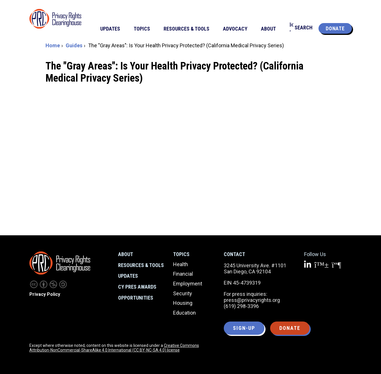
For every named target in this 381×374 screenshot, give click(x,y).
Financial (183, 274)
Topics (181, 254)
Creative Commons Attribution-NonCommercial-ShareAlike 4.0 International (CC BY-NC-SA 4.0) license (114, 347)
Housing (182, 303)
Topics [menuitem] (142, 29)
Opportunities (135, 298)
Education (184, 313)
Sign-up (244, 328)
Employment (187, 284)
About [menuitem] (268, 29)
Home (53, 45)
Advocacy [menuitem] (235, 29)
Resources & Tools (141, 265)
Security (182, 293)
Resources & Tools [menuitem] (186, 29)
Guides (74, 45)
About (125, 254)
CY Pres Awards (137, 287)
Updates (128, 276)
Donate (335, 28)
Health (180, 264)
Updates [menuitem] (110, 29)
